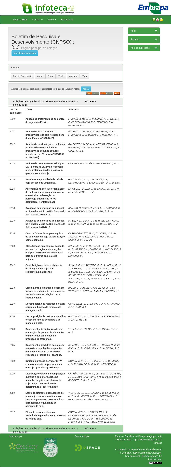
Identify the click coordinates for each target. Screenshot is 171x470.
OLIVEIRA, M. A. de (106, 233)
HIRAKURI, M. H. (105, 131)
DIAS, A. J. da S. (90, 188)
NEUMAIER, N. (109, 364)
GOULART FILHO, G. (97, 275)
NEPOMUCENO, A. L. (107, 144)
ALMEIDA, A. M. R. (81, 268)
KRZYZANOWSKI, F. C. (83, 122)
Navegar (37, 19)
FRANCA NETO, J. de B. (81, 399)
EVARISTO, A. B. (93, 348)
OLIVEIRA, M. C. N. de (80, 163)
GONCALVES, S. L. (78, 179)
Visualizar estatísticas (25, 53)
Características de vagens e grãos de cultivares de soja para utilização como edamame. (45, 236)
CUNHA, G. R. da (104, 211)
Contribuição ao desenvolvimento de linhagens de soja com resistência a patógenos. (44, 268)
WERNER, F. (75, 291)
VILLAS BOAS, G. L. (78, 393)
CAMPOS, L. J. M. (84, 192)
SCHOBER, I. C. (76, 275)
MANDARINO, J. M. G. (101, 236)
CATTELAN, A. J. (98, 179)
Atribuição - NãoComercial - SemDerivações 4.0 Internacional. (143, 456)
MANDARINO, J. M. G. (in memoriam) (100, 377)
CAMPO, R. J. (97, 249)
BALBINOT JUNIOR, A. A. (81, 131)
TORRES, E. (80, 307)
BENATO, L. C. (76, 281)
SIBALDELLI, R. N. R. (88, 364)
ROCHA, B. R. (75, 348)
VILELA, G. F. (75, 329)
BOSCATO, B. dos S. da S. (82, 380)
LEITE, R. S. (102, 373)
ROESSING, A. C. (109, 396)
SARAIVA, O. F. (98, 303)
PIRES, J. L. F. (97, 208)
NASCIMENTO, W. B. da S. (106, 182)
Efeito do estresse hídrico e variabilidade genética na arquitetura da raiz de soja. (46, 415)
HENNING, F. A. (105, 122)
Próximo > (90, 101)
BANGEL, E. (99, 246)
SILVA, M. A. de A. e (93, 291)
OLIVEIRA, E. (99, 272)
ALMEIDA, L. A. (83, 272)
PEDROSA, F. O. (102, 252)
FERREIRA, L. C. (77, 422)
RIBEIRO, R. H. (110, 135)
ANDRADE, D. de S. (81, 252)
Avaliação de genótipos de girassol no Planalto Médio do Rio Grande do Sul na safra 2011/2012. (45, 211)
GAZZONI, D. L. (99, 393)
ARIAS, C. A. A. (100, 268)
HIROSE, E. (74, 188)
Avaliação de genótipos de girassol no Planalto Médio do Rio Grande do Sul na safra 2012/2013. (45, 224)
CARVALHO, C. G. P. (83, 211)
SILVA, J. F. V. (75, 265)
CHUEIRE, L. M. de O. (79, 246)
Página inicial (20, 19)
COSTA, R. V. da (110, 345)
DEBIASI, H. (94, 135)
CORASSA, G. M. (109, 224)
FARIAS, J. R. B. (98, 361)
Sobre (52, 19)
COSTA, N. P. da (89, 396)
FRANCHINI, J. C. (77, 135)
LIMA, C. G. (113, 272)
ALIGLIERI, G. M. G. (78, 278)
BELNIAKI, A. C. (100, 119)
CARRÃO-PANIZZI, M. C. (106, 163)
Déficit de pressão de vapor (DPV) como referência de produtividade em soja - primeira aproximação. (44, 364)
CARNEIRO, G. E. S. (94, 265)
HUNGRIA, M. (75, 256)
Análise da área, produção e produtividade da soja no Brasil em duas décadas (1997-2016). (45, 134)
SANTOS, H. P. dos (78, 208)
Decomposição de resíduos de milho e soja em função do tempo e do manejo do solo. (46, 319)
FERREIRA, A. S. (105, 287)
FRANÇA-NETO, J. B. (79, 119)
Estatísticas (67, 19)
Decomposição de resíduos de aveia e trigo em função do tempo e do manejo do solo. (45, 307)
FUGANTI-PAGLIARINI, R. (98, 418)
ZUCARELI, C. (112, 291)
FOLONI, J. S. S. (92, 329)
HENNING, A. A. (76, 125)
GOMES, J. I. (97, 278)
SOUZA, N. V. (112, 278)
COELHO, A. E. (76, 150)
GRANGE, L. (81, 249)
